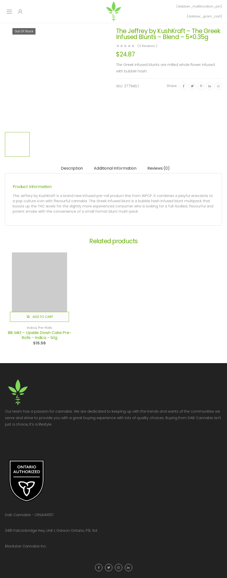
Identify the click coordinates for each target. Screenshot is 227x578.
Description (72, 168)
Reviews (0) (158, 168)
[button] (39, 317)
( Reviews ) (147, 46)
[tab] (72, 168)
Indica (31, 327)
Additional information (115, 168)
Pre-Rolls (45, 327)
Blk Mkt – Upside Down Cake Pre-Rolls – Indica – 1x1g (39, 335)
